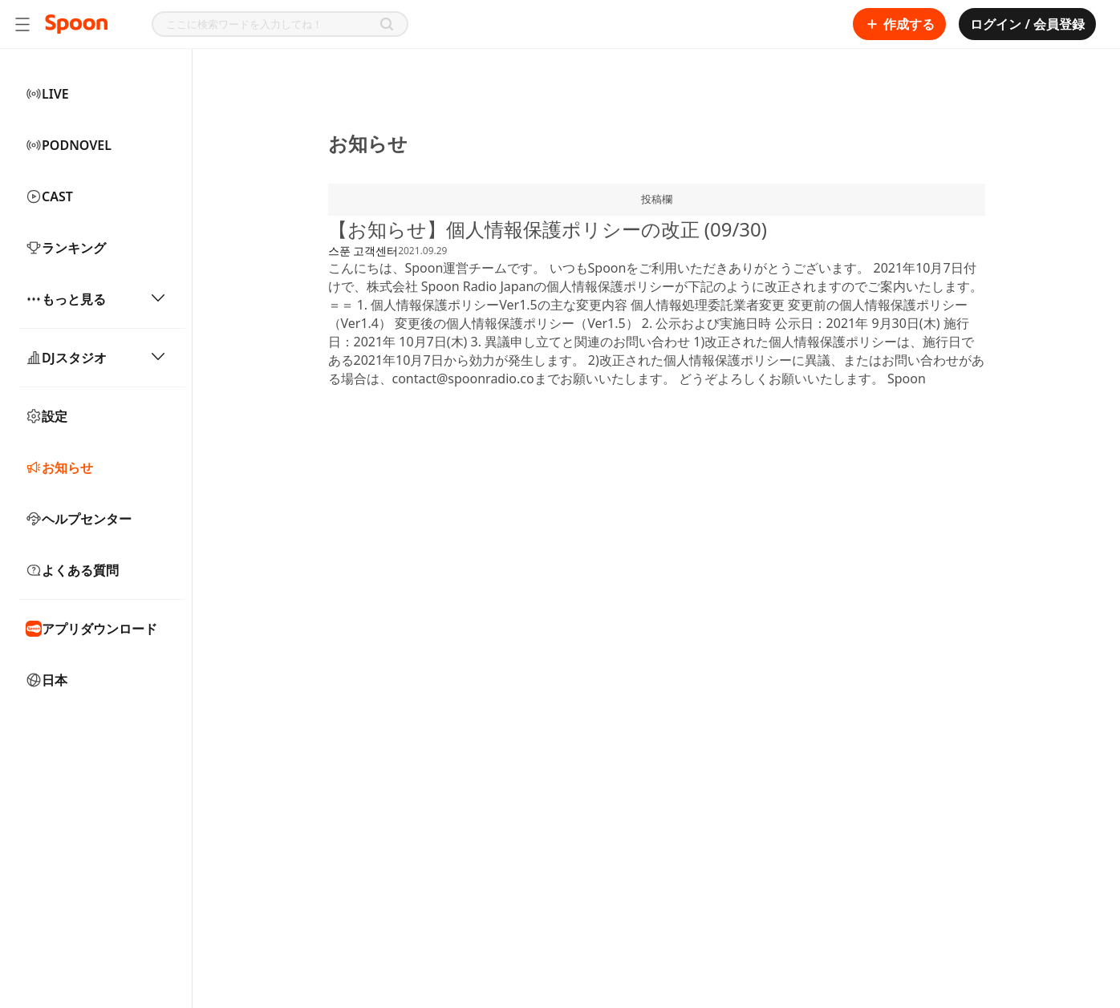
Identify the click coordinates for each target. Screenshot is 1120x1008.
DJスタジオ (96, 357)
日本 (46, 680)
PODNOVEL (69, 145)
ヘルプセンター (79, 519)
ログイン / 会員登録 (1027, 24)
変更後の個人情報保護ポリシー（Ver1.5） (517, 323)
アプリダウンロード (91, 629)
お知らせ (59, 467)
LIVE (47, 94)
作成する (899, 24)
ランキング (66, 248)
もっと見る (96, 299)
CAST (49, 196)
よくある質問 (72, 570)
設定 (46, 416)
